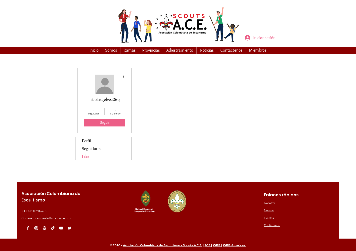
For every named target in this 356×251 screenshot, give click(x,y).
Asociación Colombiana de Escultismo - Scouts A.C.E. (162, 245)
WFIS (217, 245)
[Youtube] (61, 228)
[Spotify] (44, 228)
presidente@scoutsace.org (52, 218)
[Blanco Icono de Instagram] (36, 228)
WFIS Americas (234, 245)
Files (85, 156)
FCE (208, 245)
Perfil (86, 140)
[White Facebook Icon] (27, 228)
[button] (111, 50)
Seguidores (91, 148)
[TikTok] (52, 228)
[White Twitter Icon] (69, 228)
